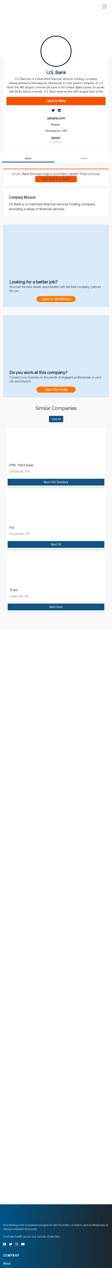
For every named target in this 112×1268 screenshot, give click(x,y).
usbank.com (56, 118)
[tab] (18, 6)
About (7, 1263)
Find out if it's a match (56, 179)
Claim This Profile (56, 389)
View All (56, 419)
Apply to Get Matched (56, 299)
